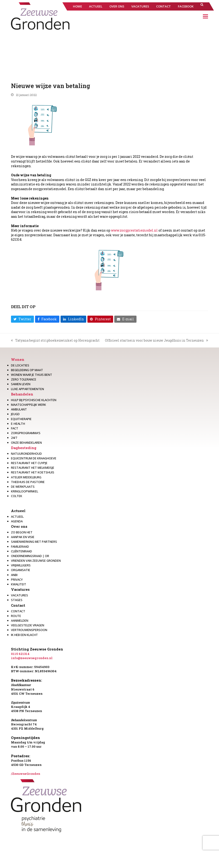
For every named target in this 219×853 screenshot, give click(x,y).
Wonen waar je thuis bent (31, 375)
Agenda (17, 521)
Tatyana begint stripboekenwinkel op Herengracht (55, 340)
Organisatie (20, 570)
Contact (18, 605)
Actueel (18, 510)
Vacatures (20, 589)
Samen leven (20, 384)
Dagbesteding (23, 447)
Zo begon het (21, 532)
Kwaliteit (18, 584)
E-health (18, 423)
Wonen (17, 359)
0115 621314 (20, 654)
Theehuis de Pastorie (28, 482)
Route (16, 616)
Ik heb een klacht (24, 635)
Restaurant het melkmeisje (32, 467)
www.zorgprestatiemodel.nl (134, 230)
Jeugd (15, 414)
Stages (16, 600)
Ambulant (19, 409)
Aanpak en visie (22, 537)
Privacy (17, 579)
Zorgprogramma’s (25, 433)
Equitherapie (21, 419)
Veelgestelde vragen (27, 625)
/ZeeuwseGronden (25, 774)
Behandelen (22, 394)
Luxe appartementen (27, 389)
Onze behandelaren (26, 442)
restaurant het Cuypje (29, 463)
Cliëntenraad (21, 551)
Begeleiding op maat (27, 370)
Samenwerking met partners (34, 541)
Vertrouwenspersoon (29, 630)
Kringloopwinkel (24, 491)
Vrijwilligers (21, 565)
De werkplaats (23, 486)
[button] (202, 6)
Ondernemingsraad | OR (30, 556)
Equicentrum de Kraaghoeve (33, 458)
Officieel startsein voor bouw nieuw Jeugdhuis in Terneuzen (156, 340)
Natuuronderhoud (26, 453)
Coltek (16, 496)
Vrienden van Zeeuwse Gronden (36, 560)
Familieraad (20, 546)
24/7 (14, 438)
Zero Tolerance (23, 379)
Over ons (19, 526)
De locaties (20, 365)
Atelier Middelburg (26, 477)
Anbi (14, 575)
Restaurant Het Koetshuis (32, 472)
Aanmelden (19, 620)
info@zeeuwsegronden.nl (32, 658)
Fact (14, 428)
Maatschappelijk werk (28, 404)
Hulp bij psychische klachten (33, 400)
